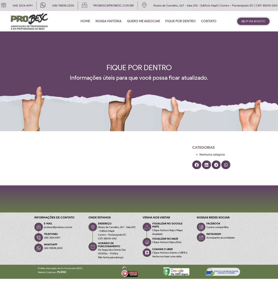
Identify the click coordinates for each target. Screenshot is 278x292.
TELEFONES (51, 234)
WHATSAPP (50, 244)
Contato (208, 21)
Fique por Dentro (180, 21)
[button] (196, 164)
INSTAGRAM (213, 234)
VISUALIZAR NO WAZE (165, 238)
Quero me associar (143, 21)
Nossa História (108, 21)
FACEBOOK (213, 223)
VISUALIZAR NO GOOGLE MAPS (167, 225)
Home (85, 21)
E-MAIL (48, 223)
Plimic (62, 272)
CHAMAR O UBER (162, 249)
